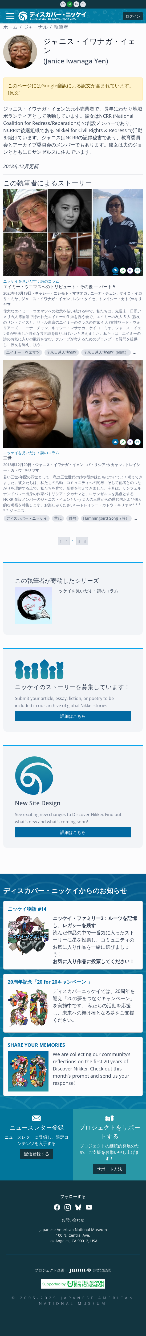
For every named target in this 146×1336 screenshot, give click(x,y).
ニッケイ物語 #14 (27, 909)
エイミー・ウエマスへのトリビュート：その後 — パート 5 (59, 287)
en (62, 4)
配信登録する (36, 1154)
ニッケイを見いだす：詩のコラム (86, 591)
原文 (14, 92)
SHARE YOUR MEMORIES (36, 1045)
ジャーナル (36, 27)
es (76, 4)
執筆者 (61, 27)
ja (69, 4)
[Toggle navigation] (10, 16)
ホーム (10, 27)
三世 (7, 458)
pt (83, 4)
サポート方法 (109, 1169)
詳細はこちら (73, 716)
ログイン (132, 16)
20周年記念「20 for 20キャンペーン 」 (50, 982)
